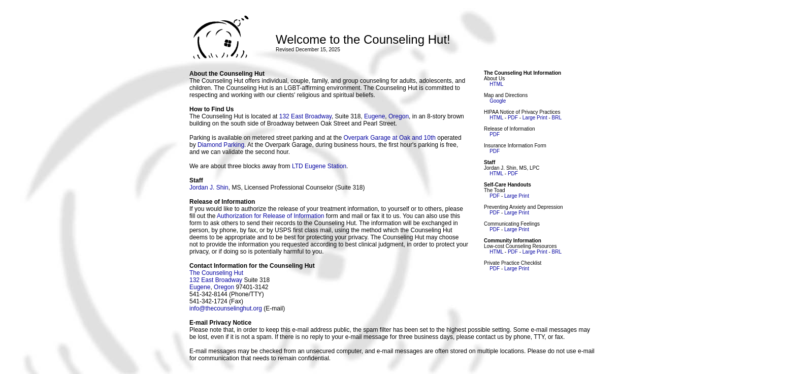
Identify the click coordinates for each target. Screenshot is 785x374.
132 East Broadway (305, 116)
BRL (557, 117)
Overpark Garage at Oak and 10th (390, 137)
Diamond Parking (221, 144)
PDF (513, 117)
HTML (496, 84)
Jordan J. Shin (208, 187)
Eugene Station (325, 166)
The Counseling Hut (216, 272)
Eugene (374, 116)
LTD (297, 166)
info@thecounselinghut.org (225, 308)
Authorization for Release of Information (270, 216)
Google (497, 101)
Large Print (534, 117)
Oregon (398, 116)
